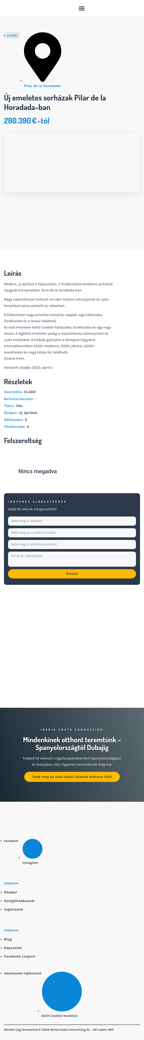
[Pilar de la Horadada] (72, 658)
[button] (81, 8)
